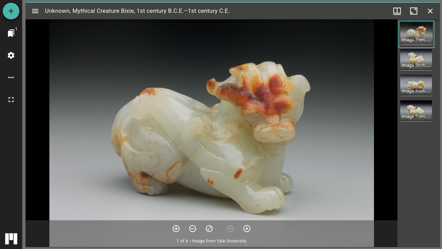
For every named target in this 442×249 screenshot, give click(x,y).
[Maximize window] (413, 11)
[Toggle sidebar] (35, 11)
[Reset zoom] (209, 228)
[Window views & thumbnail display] (397, 11)
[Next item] (247, 228)
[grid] (418, 133)
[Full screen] (11, 99)
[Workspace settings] (11, 55)
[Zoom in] (176, 228)
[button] (416, 34)
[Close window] (430, 11)
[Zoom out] (192, 228)
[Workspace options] (11, 77)
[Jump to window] (11, 33)
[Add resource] (11, 11)
